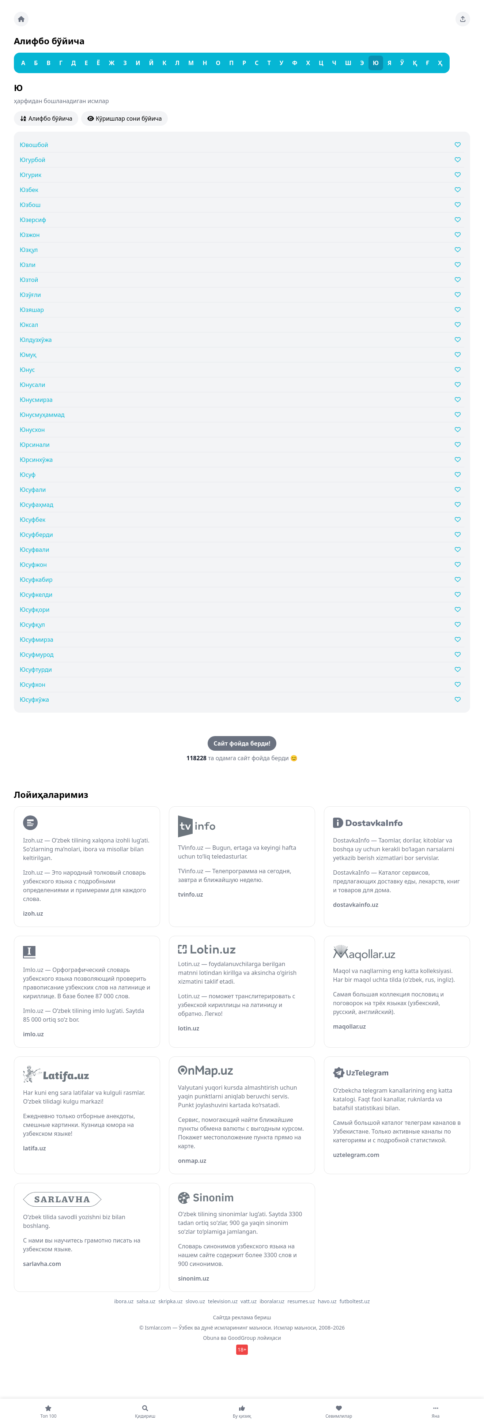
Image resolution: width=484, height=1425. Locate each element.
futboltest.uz (355, 1301)
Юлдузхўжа (36, 340)
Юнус (27, 370)
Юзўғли (30, 295)
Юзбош (30, 205)
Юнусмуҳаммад (42, 415)
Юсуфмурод (37, 655)
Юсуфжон (33, 565)
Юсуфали (33, 490)
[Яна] (435, 1412)
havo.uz (327, 1301)
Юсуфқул (32, 625)
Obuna (211, 1337)
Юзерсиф (33, 220)
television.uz (223, 1301)
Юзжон (30, 235)
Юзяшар (32, 310)
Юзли (27, 265)
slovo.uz (195, 1301)
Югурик (30, 175)
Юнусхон (32, 430)
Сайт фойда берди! (241, 743)
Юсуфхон (32, 685)
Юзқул (29, 250)
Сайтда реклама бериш (242, 1317)
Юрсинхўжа (36, 460)
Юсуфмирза (36, 640)
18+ (242, 1349)
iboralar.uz (272, 1301)
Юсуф (27, 475)
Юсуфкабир (36, 580)
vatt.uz (249, 1301)
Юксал (29, 325)
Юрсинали (35, 445)
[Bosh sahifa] (21, 19)
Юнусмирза (36, 400)
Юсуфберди (36, 535)
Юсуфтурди (36, 670)
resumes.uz (301, 1301)
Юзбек (29, 190)
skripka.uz (170, 1301)
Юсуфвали (34, 550)
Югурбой (32, 160)
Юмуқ (28, 355)
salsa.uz (145, 1301)
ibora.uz (123, 1301)
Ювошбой (34, 145)
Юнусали (32, 385)
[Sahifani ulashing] (462, 19)
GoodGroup (242, 1337)
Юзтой (29, 280)
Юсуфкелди (36, 595)
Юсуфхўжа (34, 699)
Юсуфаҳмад (36, 505)
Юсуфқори (34, 610)
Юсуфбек (32, 520)
